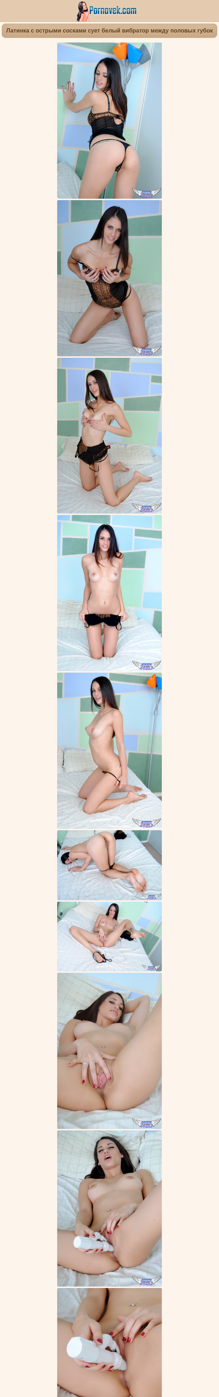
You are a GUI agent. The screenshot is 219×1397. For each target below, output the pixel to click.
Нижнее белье (172, 1003)
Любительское (143, 1009)
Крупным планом (185, 1009)
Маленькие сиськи (96, 1015)
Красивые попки (96, 1003)
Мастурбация (56, 1009)
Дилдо (115, 1009)
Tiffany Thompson (120, 1028)
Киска (39, 1003)
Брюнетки (61, 1003)
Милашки (133, 1015)
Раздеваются (135, 1003)
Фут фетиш (90, 1009)
